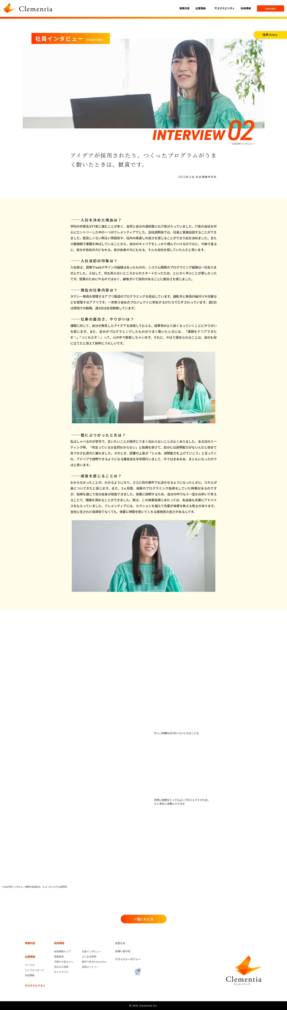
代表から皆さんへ (63, 961)
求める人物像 (61, 966)
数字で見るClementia (94, 961)
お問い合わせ (122, 951)
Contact (270, 8)
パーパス (29, 965)
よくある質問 (89, 956)
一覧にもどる (143, 919)
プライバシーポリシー (128, 959)
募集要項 (59, 956)
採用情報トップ (62, 951)
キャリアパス (61, 972)
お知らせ (120, 943)
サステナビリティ (224, 8)
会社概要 (29, 975)
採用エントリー (90, 966)
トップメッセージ (34, 970)
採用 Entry (270, 34)
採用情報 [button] (246, 8)
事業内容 (184, 8)
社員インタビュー (91, 951)
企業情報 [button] (200, 8)
